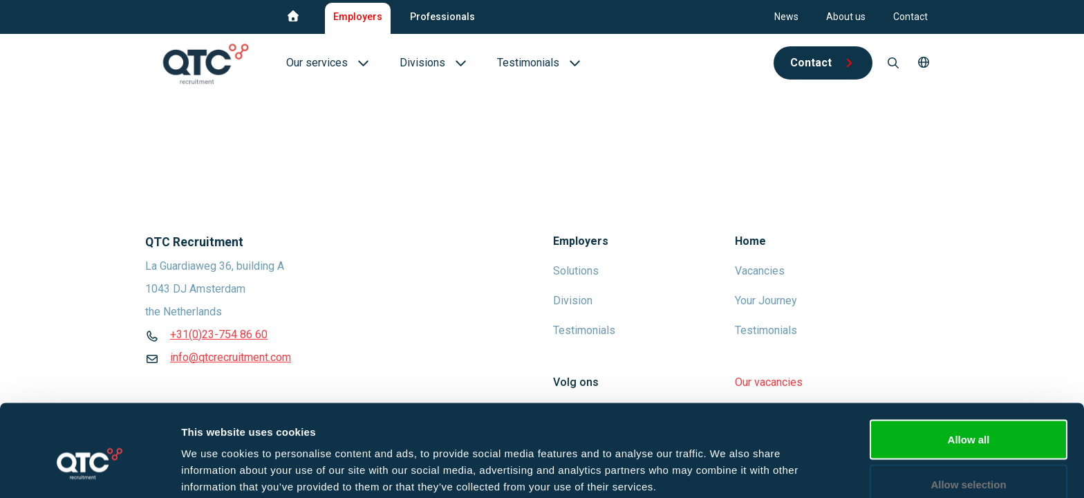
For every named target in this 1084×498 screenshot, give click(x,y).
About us (846, 16)
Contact (910, 16)
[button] (923, 63)
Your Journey (766, 300)
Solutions (576, 270)
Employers (357, 16)
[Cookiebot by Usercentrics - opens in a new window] (89, 471)
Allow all (969, 370)
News (786, 16)
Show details (725, 462)
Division (572, 300)
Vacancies (760, 270)
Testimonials (584, 330)
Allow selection (968, 416)
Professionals (442, 16)
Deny (969, 461)
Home (750, 241)
